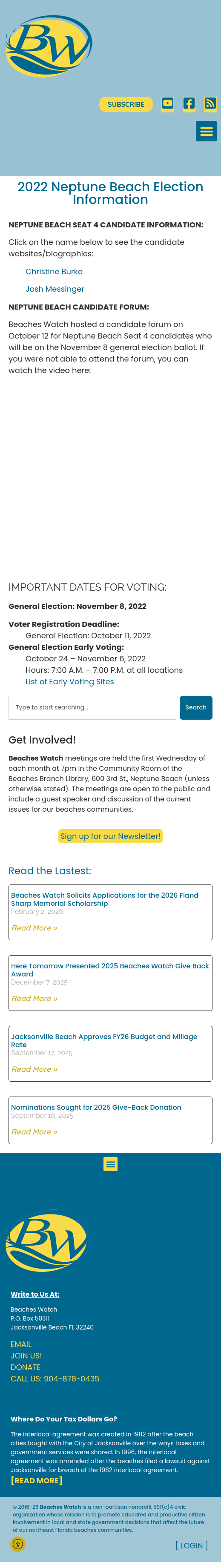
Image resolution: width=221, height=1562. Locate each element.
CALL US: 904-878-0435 (55, 1378)
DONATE (26, 1367)
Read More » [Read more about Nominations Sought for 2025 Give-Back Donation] (34, 1132)
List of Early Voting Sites (70, 681)
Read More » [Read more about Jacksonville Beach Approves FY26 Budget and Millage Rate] (34, 1069)
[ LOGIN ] (191, 1545)
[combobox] (92, 708)
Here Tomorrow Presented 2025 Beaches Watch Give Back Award (110, 970)
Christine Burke (54, 271)
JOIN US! (26, 1355)
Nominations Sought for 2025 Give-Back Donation (96, 1107)
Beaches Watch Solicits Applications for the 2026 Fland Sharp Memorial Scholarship (104, 899)
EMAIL (21, 1344)
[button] (206, 131)
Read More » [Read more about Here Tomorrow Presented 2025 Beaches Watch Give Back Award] (34, 998)
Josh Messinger (55, 289)
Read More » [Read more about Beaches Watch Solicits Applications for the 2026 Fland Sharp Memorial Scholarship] (34, 928)
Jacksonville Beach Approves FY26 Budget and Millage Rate (104, 1041)
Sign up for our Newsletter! (110, 836)
